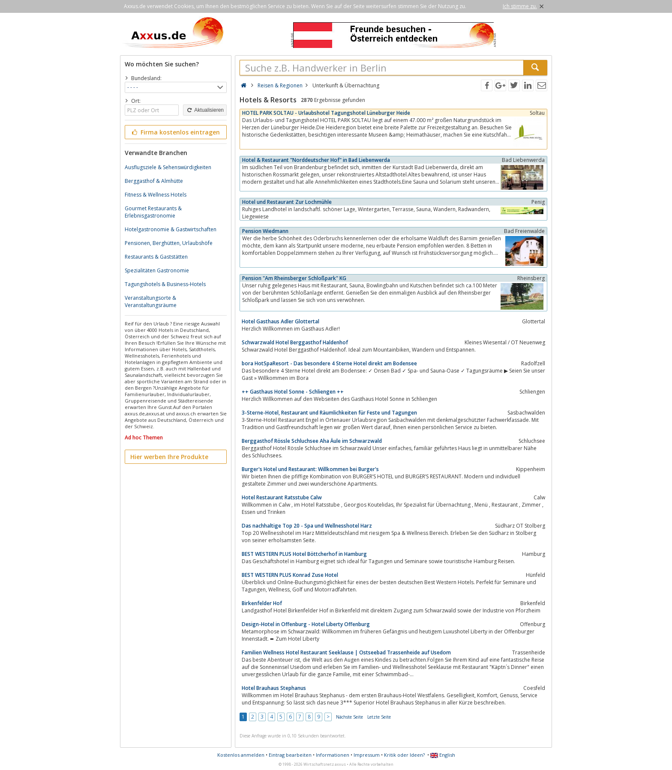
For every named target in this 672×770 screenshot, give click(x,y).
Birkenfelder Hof (262, 603)
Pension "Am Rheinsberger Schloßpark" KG (294, 278)
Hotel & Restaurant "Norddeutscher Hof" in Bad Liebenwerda (316, 160)
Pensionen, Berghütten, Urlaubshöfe (169, 243)
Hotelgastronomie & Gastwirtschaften (170, 229)
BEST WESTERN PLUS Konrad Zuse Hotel (290, 575)
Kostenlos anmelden (240, 755)
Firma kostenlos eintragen (175, 132)
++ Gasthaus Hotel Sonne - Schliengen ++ (293, 391)
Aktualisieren (205, 110)
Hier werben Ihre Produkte (169, 457)
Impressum (367, 755)
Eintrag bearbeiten (290, 755)
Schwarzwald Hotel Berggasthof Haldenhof (295, 342)
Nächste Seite (349, 717)
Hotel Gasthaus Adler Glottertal (280, 321)
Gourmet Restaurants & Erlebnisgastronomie (153, 212)
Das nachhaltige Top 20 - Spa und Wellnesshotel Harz (307, 525)
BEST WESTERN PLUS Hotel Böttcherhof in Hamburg (304, 554)
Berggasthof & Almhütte (154, 181)
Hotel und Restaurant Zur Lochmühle (287, 202)
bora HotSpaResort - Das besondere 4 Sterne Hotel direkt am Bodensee (329, 363)
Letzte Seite (379, 717)
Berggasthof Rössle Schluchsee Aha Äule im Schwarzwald (312, 441)
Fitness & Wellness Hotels (155, 194)
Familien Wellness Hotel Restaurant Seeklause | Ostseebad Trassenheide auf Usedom (346, 652)
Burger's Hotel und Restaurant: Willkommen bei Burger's (310, 469)
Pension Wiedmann (265, 231)
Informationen (332, 755)
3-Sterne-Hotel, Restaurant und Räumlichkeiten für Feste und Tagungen (329, 412)
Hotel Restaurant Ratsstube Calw (282, 497)
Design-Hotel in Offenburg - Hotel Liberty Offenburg (306, 624)
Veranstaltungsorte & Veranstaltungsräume (151, 301)
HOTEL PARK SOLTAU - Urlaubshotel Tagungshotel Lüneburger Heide (326, 112)
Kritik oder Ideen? (404, 755)
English (442, 755)
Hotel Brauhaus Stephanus (274, 688)
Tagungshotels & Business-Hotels (165, 284)
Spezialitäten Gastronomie (157, 270)
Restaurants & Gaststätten (156, 256)
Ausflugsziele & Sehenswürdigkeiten (168, 167)
